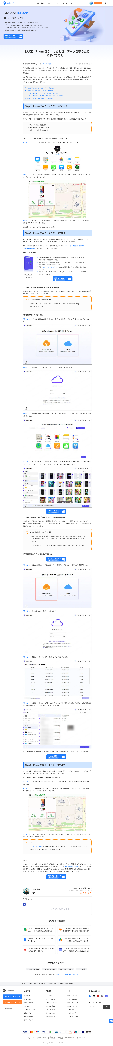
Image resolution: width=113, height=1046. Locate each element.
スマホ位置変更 (51, 999)
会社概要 (27, 996)
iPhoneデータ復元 (51, 1003)
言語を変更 (8, 1009)
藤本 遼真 (36, 889)
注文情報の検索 (72, 999)
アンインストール (72, 1016)
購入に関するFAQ (72, 1003)
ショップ (98, 3)
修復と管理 (40, 3)
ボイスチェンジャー (52, 1013)
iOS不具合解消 (50, 1006)
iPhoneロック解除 (49, 969)
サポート (82, 3)
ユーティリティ (53, 3)
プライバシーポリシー (31, 1009)
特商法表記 (27, 999)
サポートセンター (73, 996)
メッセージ (51, 267)
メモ (57, 267)
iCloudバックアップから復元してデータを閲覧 (48, 96)
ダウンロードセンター (12, 997)
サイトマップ (71, 1013)
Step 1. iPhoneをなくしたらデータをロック (41, 88)
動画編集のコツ (51, 1016)
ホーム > (26, 984)
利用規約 (27, 1006)
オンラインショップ (11, 1002)
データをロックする (36, 847)
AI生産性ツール (68, 3)
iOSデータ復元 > (34, 984)
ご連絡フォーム (72, 1009)
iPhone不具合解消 (33, 969)
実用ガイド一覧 (72, 1006)
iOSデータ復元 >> (48, 64)
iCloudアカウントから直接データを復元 (45, 93)
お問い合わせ (28, 1003)
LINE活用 (49, 996)
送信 (107, 1007)
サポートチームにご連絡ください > (67, 974)
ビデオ (45, 267)
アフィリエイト (29, 1020)
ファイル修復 (81, 969)
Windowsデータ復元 (66, 969)
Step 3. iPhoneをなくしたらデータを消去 (40, 98)
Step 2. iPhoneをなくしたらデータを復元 (40, 90)
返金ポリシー (28, 1013)
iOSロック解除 (50, 1009)
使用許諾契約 (28, 1016)
